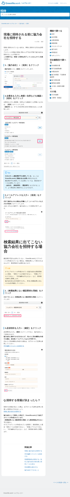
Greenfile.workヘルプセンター (9, 23)
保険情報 (53, 43)
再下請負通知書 (56, 68)
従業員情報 (54, 40)
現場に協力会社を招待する (12, 411)
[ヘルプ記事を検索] (35, 14)
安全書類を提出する (31, 467)
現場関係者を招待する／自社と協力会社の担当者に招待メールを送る (33, 462)
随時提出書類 (55, 83)
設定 (52, 34)
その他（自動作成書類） (57, 87)
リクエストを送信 (53, 3)
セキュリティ (55, 55)
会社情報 (53, 37)
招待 (27, 23)
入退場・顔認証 (56, 98)
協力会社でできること (32, 470)
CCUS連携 (54, 95)
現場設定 (54, 52)
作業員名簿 (54, 71)
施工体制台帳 (55, 80)
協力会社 (22, 23)
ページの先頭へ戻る (61, 482)
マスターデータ (56, 46)
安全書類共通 (55, 65)
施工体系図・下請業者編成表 (58, 76)
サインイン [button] (63, 3)
